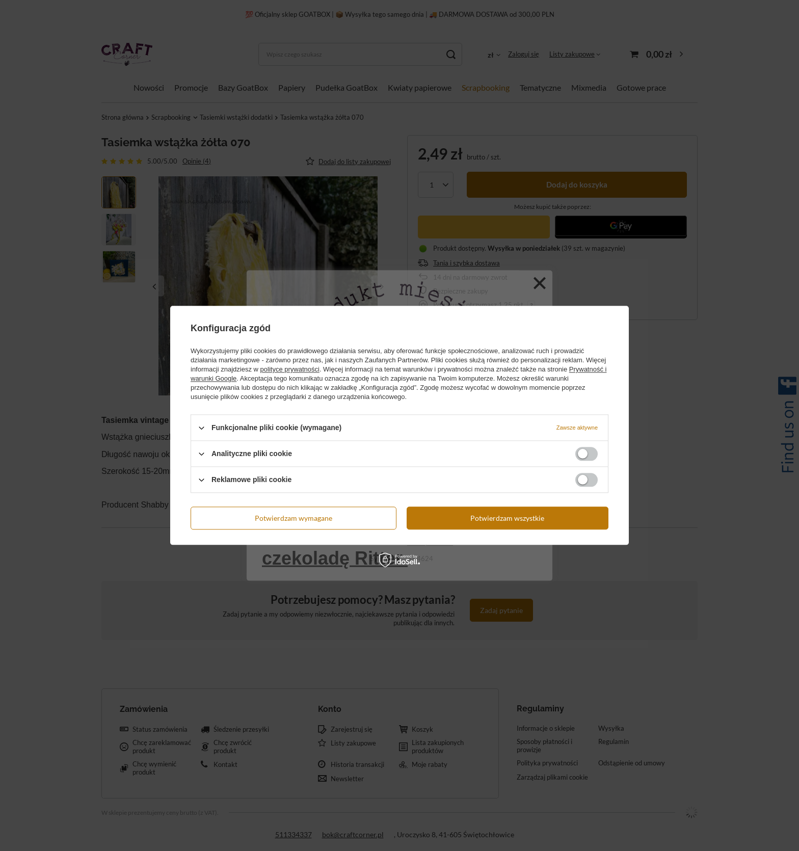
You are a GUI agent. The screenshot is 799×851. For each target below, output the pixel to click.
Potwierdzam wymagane (293, 518)
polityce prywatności (289, 369)
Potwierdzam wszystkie (507, 518)
